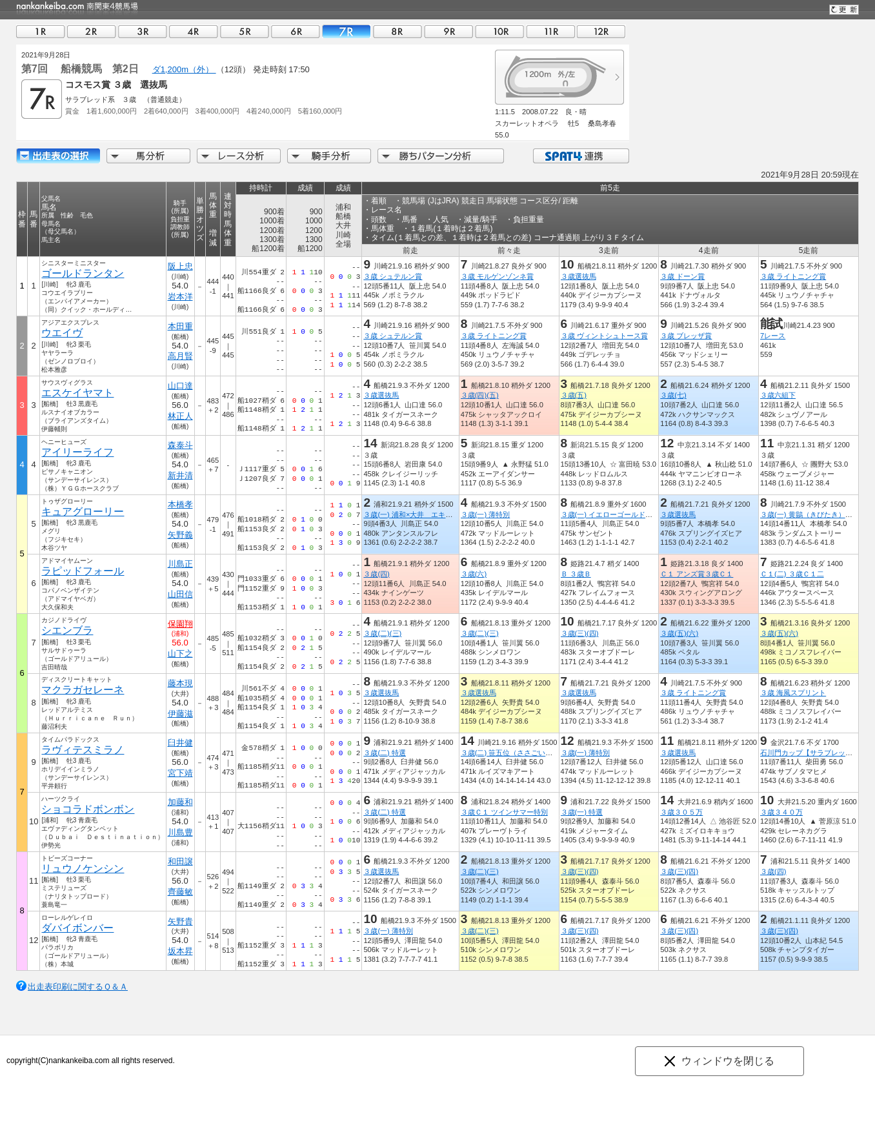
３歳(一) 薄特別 (485, 514)
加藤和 (180, 802)
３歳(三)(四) (580, 633)
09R (448, 31)
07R (346, 31)
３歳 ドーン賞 (682, 276)
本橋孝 (180, 504)
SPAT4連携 (580, 155)
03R (142, 31)
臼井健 (180, 742)
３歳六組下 (778, 395)
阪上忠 (180, 266)
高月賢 (180, 356)
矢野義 (180, 535)
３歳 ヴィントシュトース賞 (604, 336)
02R (91, 31)
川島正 (180, 564)
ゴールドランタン (82, 273)
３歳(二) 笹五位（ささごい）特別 (514, 753)
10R (499, 31)
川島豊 (180, 832)
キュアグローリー (82, 511)
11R (550, 31)
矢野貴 (180, 921)
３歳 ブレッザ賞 (686, 336)
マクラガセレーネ (82, 689)
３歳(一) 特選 (582, 812)
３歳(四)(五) (480, 395)
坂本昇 (180, 951)
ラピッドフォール (82, 570)
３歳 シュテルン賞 (392, 276)
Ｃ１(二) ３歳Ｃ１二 (792, 574)
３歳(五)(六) (679, 633)
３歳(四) (376, 574)
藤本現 (180, 683)
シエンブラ (67, 630)
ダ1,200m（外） (184, 69)
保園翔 (180, 624)
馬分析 (148, 155)
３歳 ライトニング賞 (793, 276)
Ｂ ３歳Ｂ (576, 574)
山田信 (180, 594)
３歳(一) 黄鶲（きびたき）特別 (810, 514)
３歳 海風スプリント (793, 692)
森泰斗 (180, 445)
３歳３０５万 (681, 812)
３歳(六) (474, 574)
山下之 (180, 653)
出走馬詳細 (58, 155)
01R (40, 31)
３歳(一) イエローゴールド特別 (610, 514)
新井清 (180, 475)
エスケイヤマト (77, 392)
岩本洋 (180, 296)
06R (295, 31)
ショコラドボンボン (87, 809)
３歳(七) (673, 395)
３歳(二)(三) (382, 633)
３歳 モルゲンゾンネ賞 (497, 276)
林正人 (180, 416)
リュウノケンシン (82, 868)
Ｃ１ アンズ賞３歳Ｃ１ (696, 574)
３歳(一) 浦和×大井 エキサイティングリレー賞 (439, 514)
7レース (772, 336)
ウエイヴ (62, 332)
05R (244, 31)
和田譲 (180, 861)
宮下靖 (180, 773)
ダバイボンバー (77, 927)
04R (193, 31)
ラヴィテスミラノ (82, 749)
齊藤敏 (180, 892)
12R (601, 31)
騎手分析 (329, 155)
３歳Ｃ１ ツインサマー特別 (504, 812)
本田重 (180, 326)
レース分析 (239, 155)
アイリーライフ (77, 452)
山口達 (180, 386)
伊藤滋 (180, 713)
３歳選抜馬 (578, 276)
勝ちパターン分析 (440, 155)
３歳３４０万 (781, 812)
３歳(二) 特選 (384, 753)
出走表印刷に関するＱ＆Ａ (78, 986)
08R (397, 31)
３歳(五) (574, 395)
